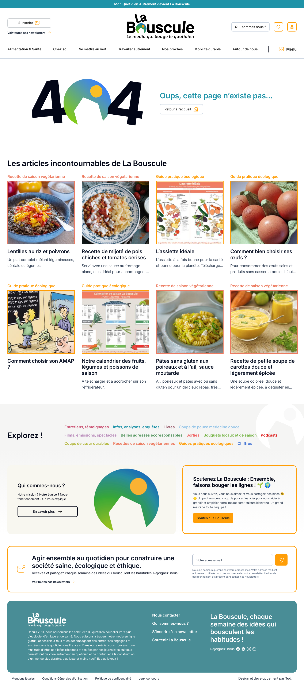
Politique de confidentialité (113, 678)
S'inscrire (29, 23)
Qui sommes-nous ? (170, 623)
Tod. (288, 678)
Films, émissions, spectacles (90, 435)
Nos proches (172, 49)
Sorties (193, 435)
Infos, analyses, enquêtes (136, 427)
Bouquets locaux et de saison (230, 435)
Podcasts (269, 435)
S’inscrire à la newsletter (174, 631)
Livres (169, 427)
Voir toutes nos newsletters (26, 32)
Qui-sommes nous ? (250, 27)
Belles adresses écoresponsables (151, 435)
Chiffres (245, 443)
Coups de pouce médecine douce (209, 427)
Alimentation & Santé (24, 49)
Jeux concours (149, 678)
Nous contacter (166, 615)
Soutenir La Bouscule (213, 518)
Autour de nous (245, 49)
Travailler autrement (134, 49)
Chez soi (60, 49)
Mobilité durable (207, 49)
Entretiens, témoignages (86, 427)
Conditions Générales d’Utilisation (65, 678)
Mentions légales (23, 678)
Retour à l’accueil (181, 109)
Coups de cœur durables (86, 443)
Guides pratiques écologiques (206, 443)
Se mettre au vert (92, 49)
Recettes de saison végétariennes (144, 443)
